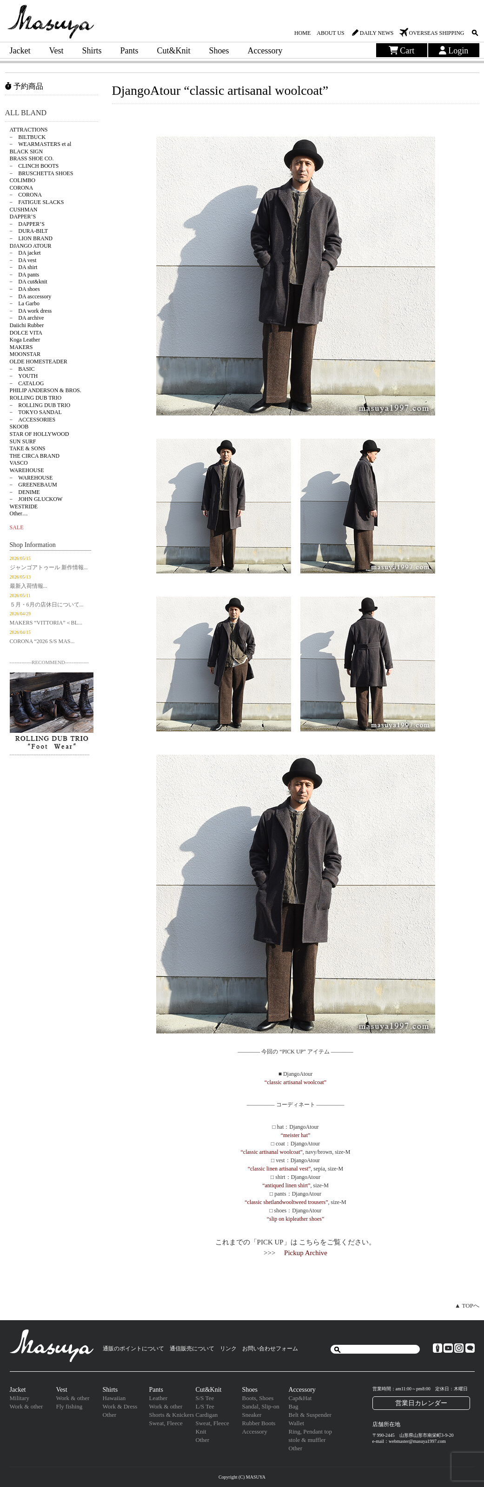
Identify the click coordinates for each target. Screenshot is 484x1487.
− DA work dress (31, 311)
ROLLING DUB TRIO (36, 398)
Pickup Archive (305, 1253)
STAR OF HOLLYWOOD (39, 434)
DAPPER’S (23, 216)
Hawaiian (114, 1398)
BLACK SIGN (26, 151)
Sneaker (252, 1414)
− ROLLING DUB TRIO (40, 405)
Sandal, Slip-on (260, 1406)
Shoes (219, 50)
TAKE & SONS (28, 448)
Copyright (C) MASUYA (242, 1477)
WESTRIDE (24, 506)
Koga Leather (25, 339)
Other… (19, 513)
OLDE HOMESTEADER (38, 361)
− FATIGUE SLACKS (37, 202)
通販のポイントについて (133, 1348)
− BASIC (22, 369)
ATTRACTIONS (29, 129)
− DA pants (25, 274)
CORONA (21, 187)
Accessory (265, 50)
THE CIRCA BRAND (35, 456)
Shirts (91, 50)
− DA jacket (25, 253)
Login (454, 50)
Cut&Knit (174, 50)
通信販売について (192, 1348)
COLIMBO (22, 180)
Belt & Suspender (310, 1414)
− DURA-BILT (29, 231)
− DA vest (23, 260)
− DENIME (25, 492)
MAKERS (21, 347)
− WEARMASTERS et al (41, 144)
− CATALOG (27, 383)
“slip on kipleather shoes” (296, 1219)
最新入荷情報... (28, 586)
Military (20, 1398)
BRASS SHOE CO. (32, 158)
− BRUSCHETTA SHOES (41, 173)
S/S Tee (205, 1398)
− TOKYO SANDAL (36, 412)
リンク (228, 1348)
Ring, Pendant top (310, 1431)
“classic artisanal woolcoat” (295, 1082)
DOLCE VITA (26, 332)
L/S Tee (205, 1406)
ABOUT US (330, 33)
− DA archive (27, 318)
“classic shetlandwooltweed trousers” (286, 1202)
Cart (402, 50)
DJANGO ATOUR (31, 246)
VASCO (19, 463)
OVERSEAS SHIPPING (436, 33)
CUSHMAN (24, 209)
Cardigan (207, 1414)
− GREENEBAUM (33, 484)
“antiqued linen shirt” (286, 1185)
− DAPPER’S (27, 224)
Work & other (26, 1406)
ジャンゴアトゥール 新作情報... (49, 567)
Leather (158, 1398)
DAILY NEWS (377, 33)
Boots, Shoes (258, 1398)
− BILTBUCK (28, 137)
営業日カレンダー (421, 1403)
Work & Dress (120, 1406)
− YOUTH (24, 376)
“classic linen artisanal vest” (279, 1168)
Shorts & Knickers (171, 1414)
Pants (129, 50)
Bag (293, 1406)
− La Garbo (25, 303)
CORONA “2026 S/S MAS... (42, 641)
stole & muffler (307, 1439)
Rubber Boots (259, 1423)
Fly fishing (69, 1406)
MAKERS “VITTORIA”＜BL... (46, 622)
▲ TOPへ (467, 1305)
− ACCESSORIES (33, 419)
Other (110, 1414)
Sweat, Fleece (166, 1423)
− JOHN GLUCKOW (36, 499)
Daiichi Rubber (27, 325)
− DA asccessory (31, 296)
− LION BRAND (31, 238)
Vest (56, 50)
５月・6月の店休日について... (47, 604)
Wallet (297, 1423)
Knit (201, 1431)
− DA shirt (24, 267)
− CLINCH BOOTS (34, 166)
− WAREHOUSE (31, 477)
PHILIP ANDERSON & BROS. (45, 390)
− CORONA (26, 194)
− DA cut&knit (28, 281)
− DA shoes (25, 289)
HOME (302, 33)
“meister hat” (296, 1135)
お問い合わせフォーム (270, 1348)
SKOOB (19, 426)
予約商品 (24, 86)
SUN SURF (23, 441)
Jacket (20, 50)
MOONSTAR (25, 354)
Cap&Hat (300, 1398)
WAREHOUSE (27, 470)
